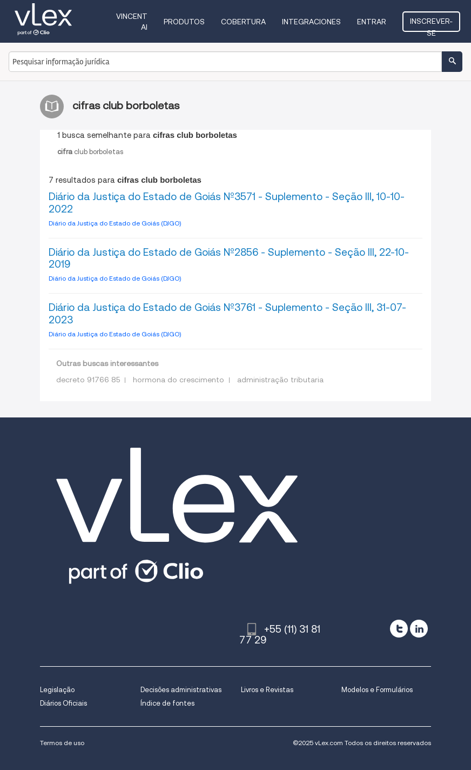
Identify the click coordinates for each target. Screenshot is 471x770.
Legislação (57, 690)
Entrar (371, 21)
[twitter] (399, 629)
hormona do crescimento (178, 379)
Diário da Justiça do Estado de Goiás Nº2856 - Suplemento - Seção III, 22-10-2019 (229, 258)
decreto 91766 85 (88, 379)
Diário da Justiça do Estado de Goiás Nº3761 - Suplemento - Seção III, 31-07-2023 (227, 314)
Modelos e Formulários (377, 690)
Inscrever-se (431, 24)
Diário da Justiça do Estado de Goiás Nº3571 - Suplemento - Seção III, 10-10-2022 (227, 203)
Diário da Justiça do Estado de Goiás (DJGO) (115, 223)
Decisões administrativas (180, 690)
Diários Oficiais (63, 703)
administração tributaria (280, 379)
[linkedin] (419, 629)
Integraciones (311, 21)
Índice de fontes (167, 703)
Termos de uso (62, 742)
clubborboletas (90, 152)
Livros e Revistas (267, 690)
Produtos (184, 21)
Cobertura (243, 21)
